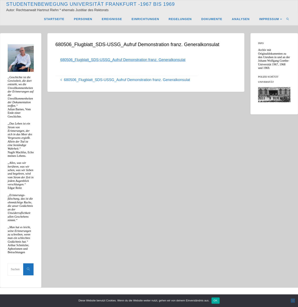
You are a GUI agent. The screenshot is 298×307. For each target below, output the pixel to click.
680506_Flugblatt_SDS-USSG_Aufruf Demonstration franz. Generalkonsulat (123, 60)
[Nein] (293, 301)
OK (215, 300)
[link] (288, 19)
